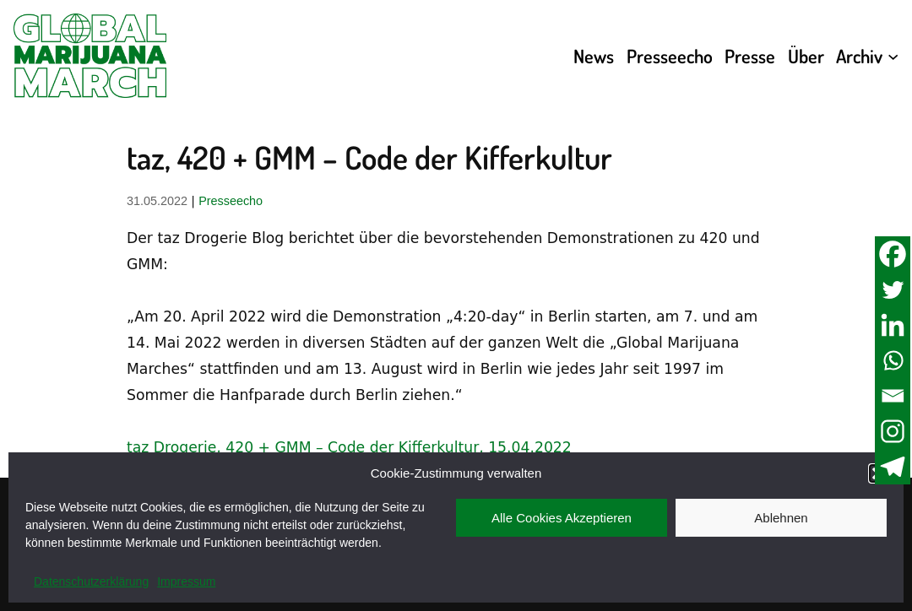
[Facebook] (892, 254)
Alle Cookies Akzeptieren (561, 518)
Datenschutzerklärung (91, 581)
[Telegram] (892, 466)
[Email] (892, 396)
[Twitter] (892, 289)
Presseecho (230, 201)
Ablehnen (780, 518)
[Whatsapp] (892, 360)
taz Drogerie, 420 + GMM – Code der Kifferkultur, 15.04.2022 (349, 447)
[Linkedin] (892, 325)
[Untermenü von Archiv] (893, 55)
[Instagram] (892, 431)
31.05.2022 (157, 201)
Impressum (186, 581)
